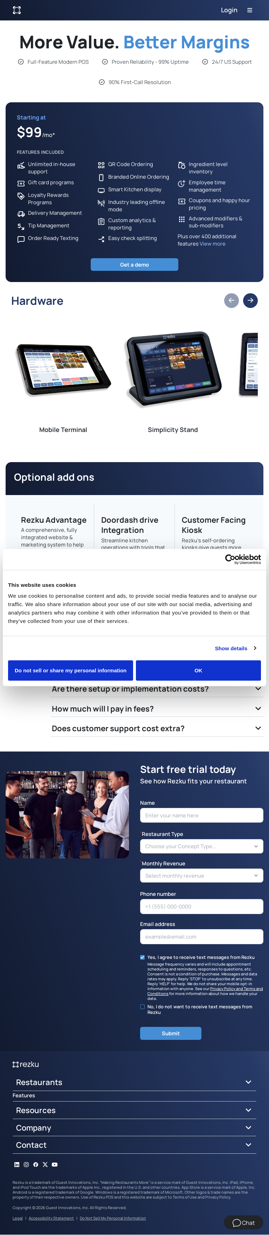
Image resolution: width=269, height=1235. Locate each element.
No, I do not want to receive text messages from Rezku (199, 1009)
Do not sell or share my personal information (70, 670)
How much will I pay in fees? (103, 709)
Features (24, 1095)
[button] (231, 301)
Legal (18, 1218)
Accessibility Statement (51, 1218)
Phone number (158, 894)
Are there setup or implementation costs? (130, 689)
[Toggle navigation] (249, 10)
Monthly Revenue (162, 863)
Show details (231, 648)
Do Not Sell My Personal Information (113, 1218)
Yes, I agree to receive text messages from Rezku (201, 957)
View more (213, 243)
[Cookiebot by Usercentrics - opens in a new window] (230, 559)
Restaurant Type (161, 834)
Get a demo (134, 264)
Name (147, 803)
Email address (157, 924)
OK (198, 670)
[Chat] (243, 1222)
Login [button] (229, 10)
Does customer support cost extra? (118, 728)
